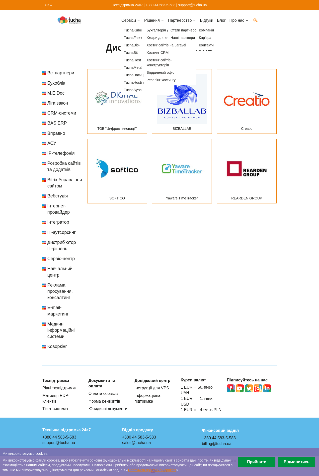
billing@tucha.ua (217, 443)
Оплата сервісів (103, 393)
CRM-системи (61, 113)
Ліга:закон (57, 103)
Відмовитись (297, 462)
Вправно (56, 133)
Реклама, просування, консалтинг (60, 291)
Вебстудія (57, 195)
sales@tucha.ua (136, 442)
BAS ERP (57, 123)
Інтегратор (58, 222)
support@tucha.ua (192, 5)
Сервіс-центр (61, 258)
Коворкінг (57, 346)
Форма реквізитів (104, 401)
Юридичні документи (107, 408)
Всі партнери (60, 72)
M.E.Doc (56, 93)
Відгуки (206, 24)
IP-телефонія (61, 153)
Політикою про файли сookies (152, 470)
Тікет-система (55, 408)
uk (47, 5)
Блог (221, 24)
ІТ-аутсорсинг (61, 232)
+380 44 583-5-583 (160, 5)
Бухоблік (56, 83)
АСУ (51, 143)
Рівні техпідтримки (59, 388)
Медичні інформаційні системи (61, 330)
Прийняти (256, 462)
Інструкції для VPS (152, 388)
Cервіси (128, 24)
